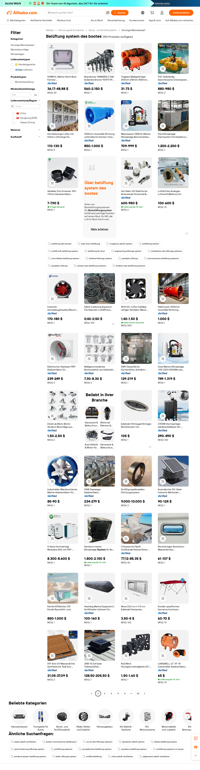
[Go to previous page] (91, 693)
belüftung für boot (94, 251)
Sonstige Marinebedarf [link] (133, 30)
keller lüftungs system (64, 756)
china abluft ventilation (120, 756)
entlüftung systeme (61, 749)
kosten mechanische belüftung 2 (59, 741)
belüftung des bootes (59, 243)
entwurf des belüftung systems (90, 265)
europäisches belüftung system (95, 749)
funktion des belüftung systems (128, 265)
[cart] (152, 13)
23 (138, 693)
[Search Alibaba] (75, 13)
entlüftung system (149, 243)
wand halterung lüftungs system (27, 749)
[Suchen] (119, 12)
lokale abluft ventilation (23, 741)
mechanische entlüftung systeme (161, 258)
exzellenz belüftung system (132, 749)
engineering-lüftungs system (126, 251)
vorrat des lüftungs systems (97, 741)
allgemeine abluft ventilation (154, 756)
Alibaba (50, 30)
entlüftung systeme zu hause (168, 749)
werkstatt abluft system (131, 741)
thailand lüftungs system (99, 258)
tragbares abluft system (119, 243)
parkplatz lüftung (128, 258)
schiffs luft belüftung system (63, 251)
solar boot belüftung (89, 243)
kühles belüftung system (164, 741)
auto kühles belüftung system (63, 258)
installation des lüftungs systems (165, 251)
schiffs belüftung (92, 756)
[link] (195, 738)
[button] (108, 13)
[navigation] (25, 362)
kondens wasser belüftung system (28, 756)
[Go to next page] (145, 693)
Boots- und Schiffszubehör (103, 30)
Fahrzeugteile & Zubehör (71, 30)
